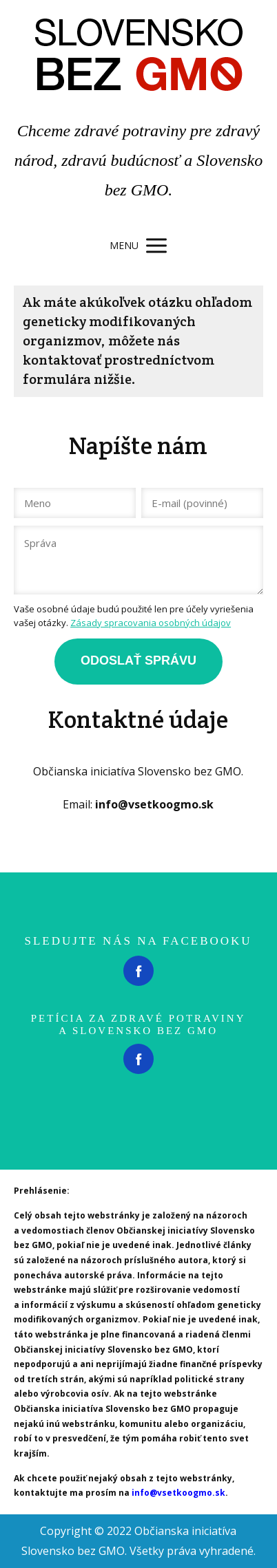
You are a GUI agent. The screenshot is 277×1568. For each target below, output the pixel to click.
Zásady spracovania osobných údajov (150, 622)
